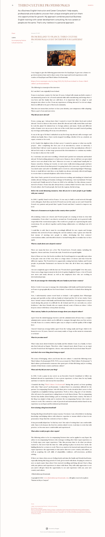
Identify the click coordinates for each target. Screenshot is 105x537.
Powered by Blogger (52, 529)
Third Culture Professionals (44, 5)
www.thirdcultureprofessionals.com (56, 478)
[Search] (90, 5)
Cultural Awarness (17, 43)
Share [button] (13, 33)
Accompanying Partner (19, 40)
